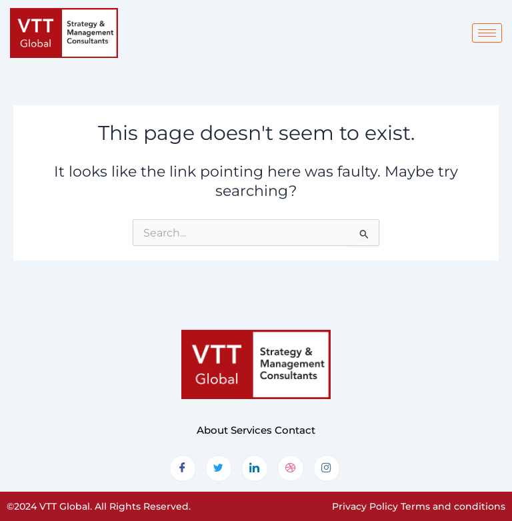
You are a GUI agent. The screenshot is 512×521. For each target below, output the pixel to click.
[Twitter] (218, 468)
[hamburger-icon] (487, 33)
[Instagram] (326, 468)
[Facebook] (182, 468)
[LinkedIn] (254, 468)
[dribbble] (290, 468)
